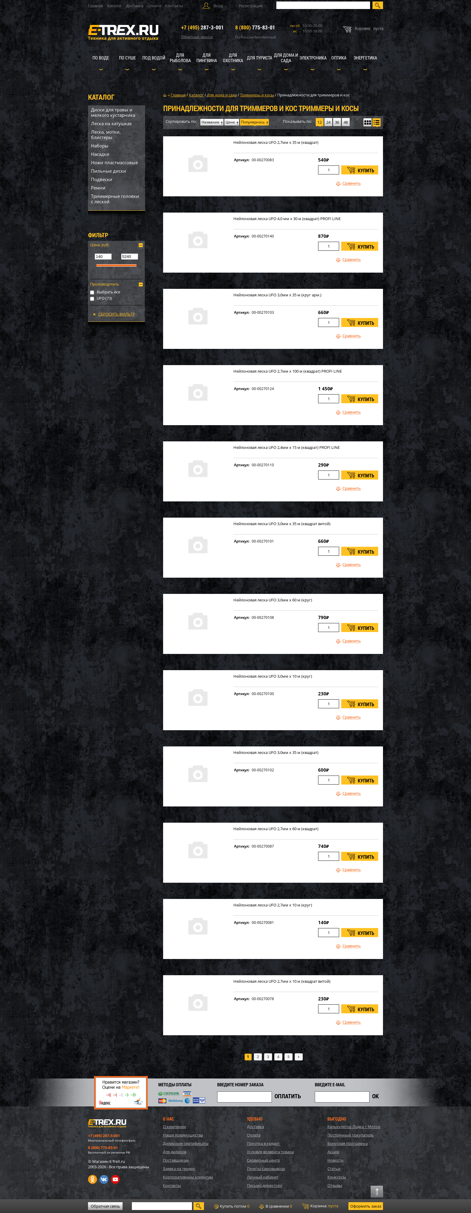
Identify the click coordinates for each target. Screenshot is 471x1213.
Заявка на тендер (179, 1168)
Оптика (338, 58)
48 (346, 122)
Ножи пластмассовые (114, 162)
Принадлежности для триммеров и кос (313, 95)
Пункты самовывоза (266, 1168)
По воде (101, 58)
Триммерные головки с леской (115, 198)
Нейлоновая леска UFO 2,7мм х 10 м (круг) (272, 905)
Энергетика (365, 58)
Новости (335, 1160)
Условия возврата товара (270, 1151)
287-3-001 (202, 27)
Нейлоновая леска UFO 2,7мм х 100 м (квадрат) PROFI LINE (287, 371)
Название (210, 122)
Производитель (104, 284)
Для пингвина (206, 57)
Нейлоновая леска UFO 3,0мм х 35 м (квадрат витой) (281, 523)
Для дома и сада (286, 57)
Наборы (99, 146)
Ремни (98, 188)
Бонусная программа (347, 1143)
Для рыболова (180, 57)
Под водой (153, 58)
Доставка (134, 5)
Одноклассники (92, 1179)
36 (337, 122)
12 (320, 122)
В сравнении (275, 1206)
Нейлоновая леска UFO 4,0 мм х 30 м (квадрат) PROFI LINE (287, 218)
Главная (95, 5)
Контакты (174, 5)
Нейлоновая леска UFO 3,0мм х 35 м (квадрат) (275, 752)
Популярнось (253, 122)
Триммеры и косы (257, 95)
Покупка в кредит (263, 1143)
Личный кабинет (262, 1177)
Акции (333, 1151)
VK (103, 1179)
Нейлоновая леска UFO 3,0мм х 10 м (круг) (272, 676)
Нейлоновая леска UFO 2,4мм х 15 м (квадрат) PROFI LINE (286, 447)
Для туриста (259, 58)
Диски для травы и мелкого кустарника (113, 112)
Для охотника (233, 57)
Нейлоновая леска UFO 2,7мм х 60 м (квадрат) (275, 828)
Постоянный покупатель (350, 1135)
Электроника (313, 58)
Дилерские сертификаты (185, 1143)
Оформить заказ (365, 1206)
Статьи (333, 1168)
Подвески (101, 179)
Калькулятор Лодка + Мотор (353, 1126)
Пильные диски (108, 171)
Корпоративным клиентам (188, 1177)
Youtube (115, 1179)
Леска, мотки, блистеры (106, 134)
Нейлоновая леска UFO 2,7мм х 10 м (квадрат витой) (281, 981)
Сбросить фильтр (116, 314)
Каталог (114, 5)
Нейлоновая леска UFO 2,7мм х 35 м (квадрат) (275, 142)
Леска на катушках (111, 123)
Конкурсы (336, 1177)
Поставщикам (176, 1160)
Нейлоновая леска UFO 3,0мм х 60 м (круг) (272, 600)
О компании (174, 1126)
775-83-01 (255, 27)
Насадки (100, 154)
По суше (127, 58)
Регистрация (251, 5)
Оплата (154, 5)
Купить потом (231, 1206)
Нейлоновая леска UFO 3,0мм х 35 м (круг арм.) (277, 295)
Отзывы (334, 1185)
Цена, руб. (99, 244)
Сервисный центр (263, 1160)
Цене (230, 122)
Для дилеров (174, 1151)
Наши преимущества (183, 1135)
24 (328, 122)
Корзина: (320, 1206)
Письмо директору (264, 1185)
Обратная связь (105, 1206)
